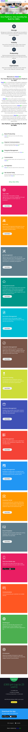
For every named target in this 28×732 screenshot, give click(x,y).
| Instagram (11, 723)
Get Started (14, 702)
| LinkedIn (17, 723)
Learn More (7, 206)
